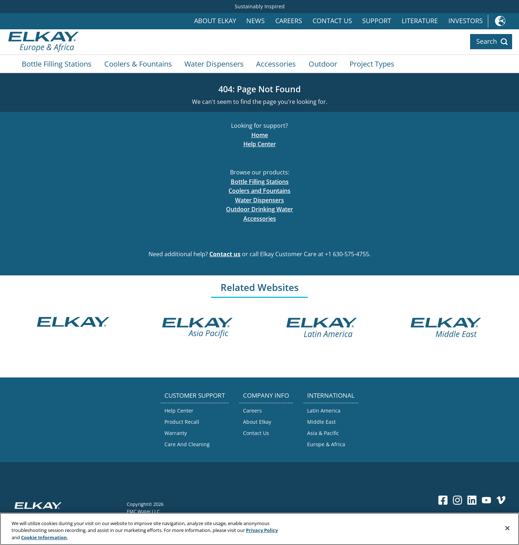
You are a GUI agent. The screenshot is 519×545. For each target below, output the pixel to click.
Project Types (372, 64)
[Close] (507, 529)
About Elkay (215, 20)
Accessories (276, 64)
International (503, 21)
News (255, 20)
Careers (288, 20)
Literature (420, 20)
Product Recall (181, 422)
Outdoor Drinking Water (259, 209)
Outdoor (323, 64)
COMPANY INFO (266, 395)
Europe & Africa (326, 444)
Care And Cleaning (187, 444)
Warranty (175, 433)
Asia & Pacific (323, 433)
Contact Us (332, 20)
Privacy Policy (262, 531)
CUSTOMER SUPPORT (194, 395)
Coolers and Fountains (259, 191)
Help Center (259, 144)
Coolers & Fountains (138, 64)
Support (376, 20)
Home (259, 135)
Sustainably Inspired (260, 6)
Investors (465, 20)
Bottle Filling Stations (57, 64)
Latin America (323, 410)
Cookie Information (44, 538)
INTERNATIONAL (331, 395)
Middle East (321, 422)
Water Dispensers (214, 64)
